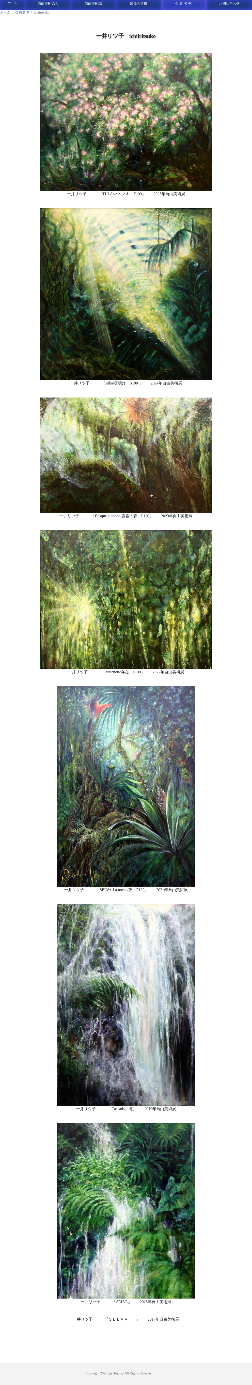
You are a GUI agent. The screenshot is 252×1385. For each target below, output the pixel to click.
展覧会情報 (138, 3)
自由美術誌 (93, 3)
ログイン (115, 1378)
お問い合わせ (229, 3)
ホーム (12, 3)
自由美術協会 (48, 3)
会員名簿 (184, 3)
